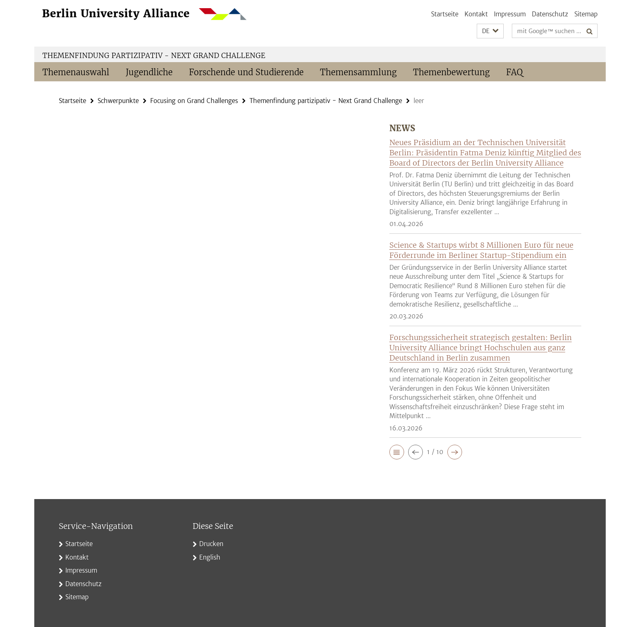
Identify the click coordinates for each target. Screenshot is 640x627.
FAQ (514, 72)
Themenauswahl (75, 72)
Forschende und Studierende (246, 72)
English (209, 557)
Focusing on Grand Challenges (194, 101)
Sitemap (586, 14)
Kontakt (476, 14)
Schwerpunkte (118, 101)
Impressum (510, 14)
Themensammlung (358, 72)
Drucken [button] (211, 544)
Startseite (444, 14)
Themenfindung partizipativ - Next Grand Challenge (153, 55)
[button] (490, 31)
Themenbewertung (451, 72)
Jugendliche (149, 72)
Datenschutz (550, 14)
